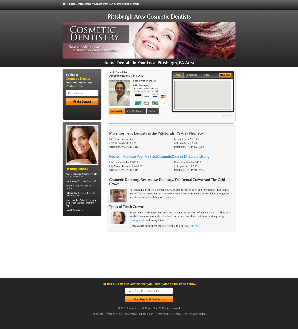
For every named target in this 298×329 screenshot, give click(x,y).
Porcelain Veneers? (87, 181)
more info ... (228, 116)
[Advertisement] (82, 248)
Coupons (192, 74)
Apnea (69, 174)
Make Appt (116, 111)
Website (153, 111)
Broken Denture (76, 202)
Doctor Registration (195, 313)
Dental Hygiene (73, 195)
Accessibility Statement (168, 313)
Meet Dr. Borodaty (135, 111)
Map (178, 74)
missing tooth (137, 220)
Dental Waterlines (74, 210)
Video (206, 74)
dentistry (214, 212)
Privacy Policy (146, 313)
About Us (98, 313)
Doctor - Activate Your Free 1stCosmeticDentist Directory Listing (159, 156)
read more (170, 197)
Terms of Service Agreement (121, 313)
